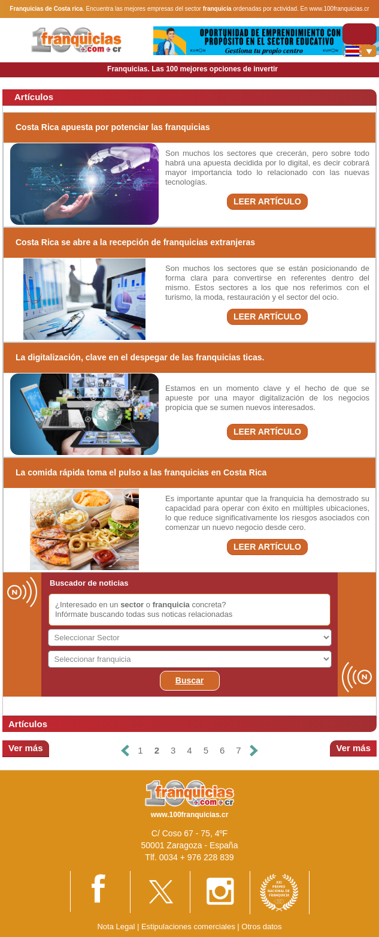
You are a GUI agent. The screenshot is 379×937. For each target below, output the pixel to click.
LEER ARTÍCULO (267, 201)
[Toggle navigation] (359, 33)
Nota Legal (116, 926)
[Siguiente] (254, 750)
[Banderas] (359, 51)
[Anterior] (125, 750)
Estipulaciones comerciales (189, 926)
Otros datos (261, 926)
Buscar (189, 680)
